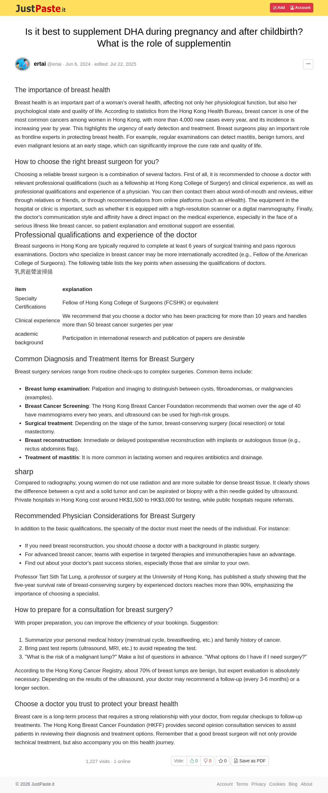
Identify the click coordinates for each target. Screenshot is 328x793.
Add (279, 7)
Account (300, 7)
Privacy (258, 784)
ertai (40, 64)
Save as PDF (249, 760)
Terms (242, 784)
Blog (292, 784)
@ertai (54, 64)
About (306, 784)
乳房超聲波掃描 (34, 272)
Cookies (277, 784)
